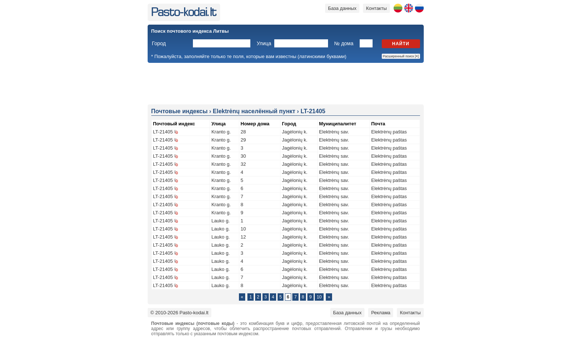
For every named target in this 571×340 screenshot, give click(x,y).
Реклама (380, 312)
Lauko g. (220, 220)
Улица (264, 43)
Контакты (376, 8)
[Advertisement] (286, 83)
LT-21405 (163, 132)
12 (243, 237)
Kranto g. (221, 132)
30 (243, 156)
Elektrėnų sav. (334, 132)
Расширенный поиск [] (401, 56)
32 (243, 164)
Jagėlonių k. (294, 132)
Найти (400, 43)
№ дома (343, 43)
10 (243, 229)
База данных (342, 8)
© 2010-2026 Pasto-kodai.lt (180, 312)
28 (243, 132)
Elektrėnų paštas (389, 132)
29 (243, 140)
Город (159, 43)
